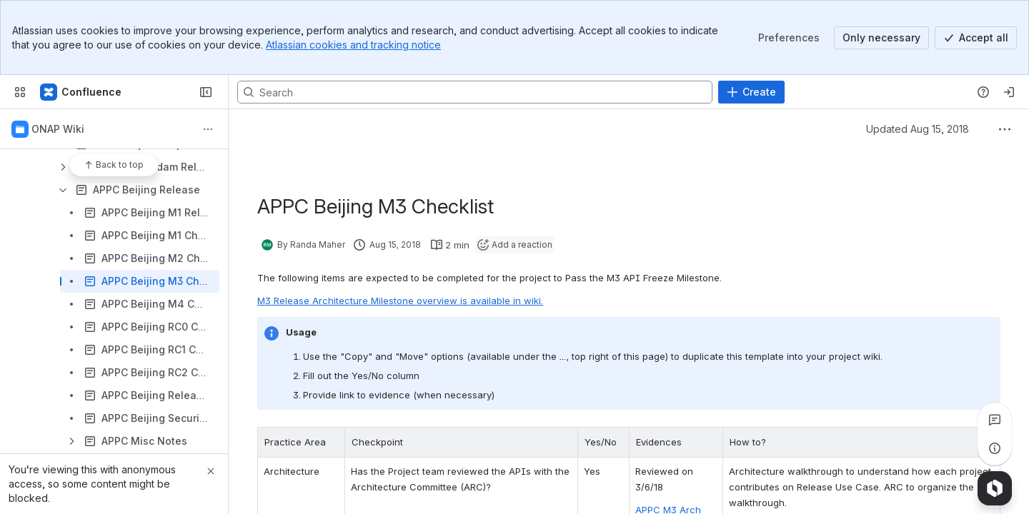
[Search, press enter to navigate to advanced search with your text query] (474, 92)
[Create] (751, 92)
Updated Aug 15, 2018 (917, 129)
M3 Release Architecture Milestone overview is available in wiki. (400, 300)
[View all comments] (994, 419)
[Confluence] (81, 92)
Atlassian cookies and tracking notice (353, 45)
